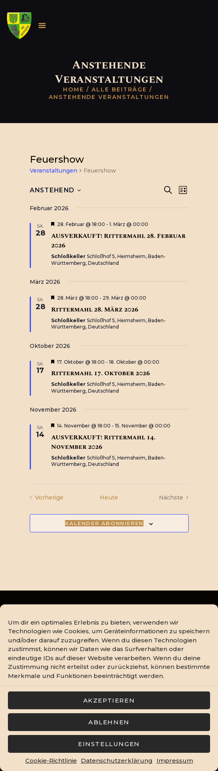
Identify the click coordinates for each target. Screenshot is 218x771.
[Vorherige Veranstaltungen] (48, 498)
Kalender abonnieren (104, 523)
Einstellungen (109, 744)
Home (73, 89)
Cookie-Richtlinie (51, 760)
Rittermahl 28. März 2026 (94, 309)
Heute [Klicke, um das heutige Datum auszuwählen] (109, 497)
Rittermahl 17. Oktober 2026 (100, 373)
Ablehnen (109, 722)
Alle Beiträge (119, 89)
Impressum (175, 760)
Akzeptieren (109, 700)
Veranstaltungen (53, 170)
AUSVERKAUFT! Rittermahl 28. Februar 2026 (118, 240)
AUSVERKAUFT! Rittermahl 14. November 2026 (103, 442)
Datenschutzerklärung (117, 760)
